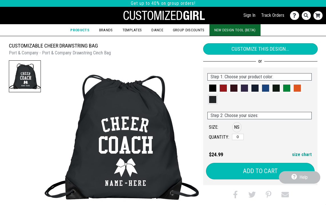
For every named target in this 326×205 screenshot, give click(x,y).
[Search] (307, 15)
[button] (25, 76)
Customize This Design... (260, 49)
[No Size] (238, 137)
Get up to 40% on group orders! (163, 3)
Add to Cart (260, 171)
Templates (132, 30)
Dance (157, 30)
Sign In (249, 15)
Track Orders (272, 15)
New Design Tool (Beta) (235, 30)
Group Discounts (189, 30)
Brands (106, 30)
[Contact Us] (296, 15)
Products (79, 30)
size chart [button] (302, 154)
